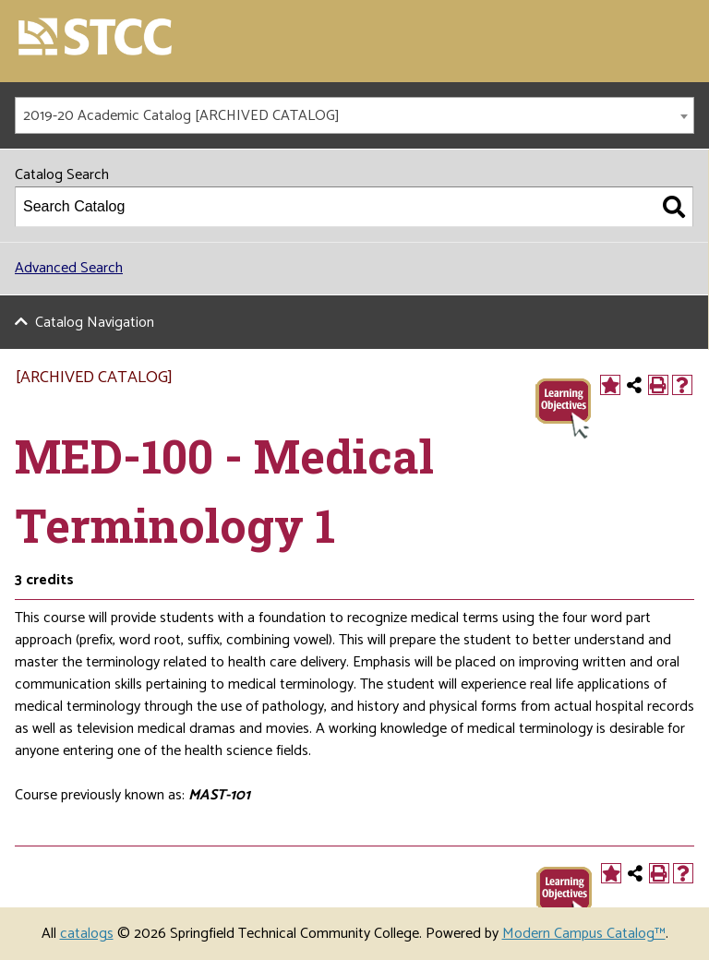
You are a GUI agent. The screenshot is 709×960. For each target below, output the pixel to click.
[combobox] (354, 115)
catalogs (87, 933)
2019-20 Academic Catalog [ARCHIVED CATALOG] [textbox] (181, 115)
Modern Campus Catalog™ (584, 933)
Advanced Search (69, 268)
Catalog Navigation (94, 322)
